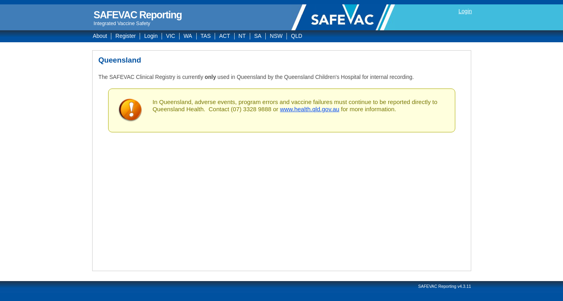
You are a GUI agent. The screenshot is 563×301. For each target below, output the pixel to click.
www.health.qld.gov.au (310, 109)
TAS (206, 36)
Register (125, 36)
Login (465, 11)
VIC (170, 36)
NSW (276, 36)
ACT (224, 36)
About (100, 36)
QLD (296, 36)
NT (242, 36)
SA (257, 36)
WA (188, 36)
